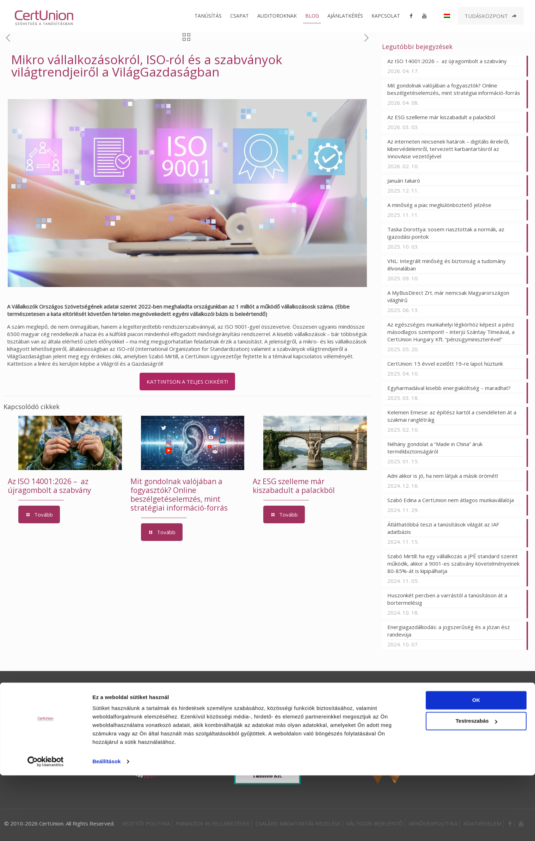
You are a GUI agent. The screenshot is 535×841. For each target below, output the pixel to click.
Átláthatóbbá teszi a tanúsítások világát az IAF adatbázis (443, 528)
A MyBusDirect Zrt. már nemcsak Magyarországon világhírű (448, 296)
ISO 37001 (300, 690)
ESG (347, 690)
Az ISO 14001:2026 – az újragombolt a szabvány (49, 485)
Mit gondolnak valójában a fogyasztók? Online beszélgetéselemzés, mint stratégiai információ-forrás (179, 494)
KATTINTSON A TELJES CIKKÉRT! (187, 381)
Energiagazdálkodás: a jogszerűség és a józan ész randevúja (448, 630)
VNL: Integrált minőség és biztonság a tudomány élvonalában (446, 264)
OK (476, 766)
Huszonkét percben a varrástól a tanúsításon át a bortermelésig (447, 599)
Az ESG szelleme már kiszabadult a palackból (294, 485)
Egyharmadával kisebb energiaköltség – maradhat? (449, 387)
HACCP (328, 690)
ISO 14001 (172, 690)
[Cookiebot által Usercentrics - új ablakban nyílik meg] (45, 827)
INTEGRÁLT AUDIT (381, 690)
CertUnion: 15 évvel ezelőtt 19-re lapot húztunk (445, 363)
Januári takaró (403, 180)
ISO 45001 (204, 690)
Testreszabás (476, 787)
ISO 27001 (268, 690)
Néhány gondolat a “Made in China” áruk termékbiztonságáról (434, 447)
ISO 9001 (141, 690)
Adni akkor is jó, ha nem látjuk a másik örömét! (442, 475)
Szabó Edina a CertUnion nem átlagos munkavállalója (450, 500)
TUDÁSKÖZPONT (491, 15)
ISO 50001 (236, 690)
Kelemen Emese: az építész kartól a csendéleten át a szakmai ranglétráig (451, 416)
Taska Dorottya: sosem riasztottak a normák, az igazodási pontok (445, 233)
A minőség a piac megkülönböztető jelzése (439, 204)
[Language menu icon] (447, 16)
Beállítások (106, 827)
